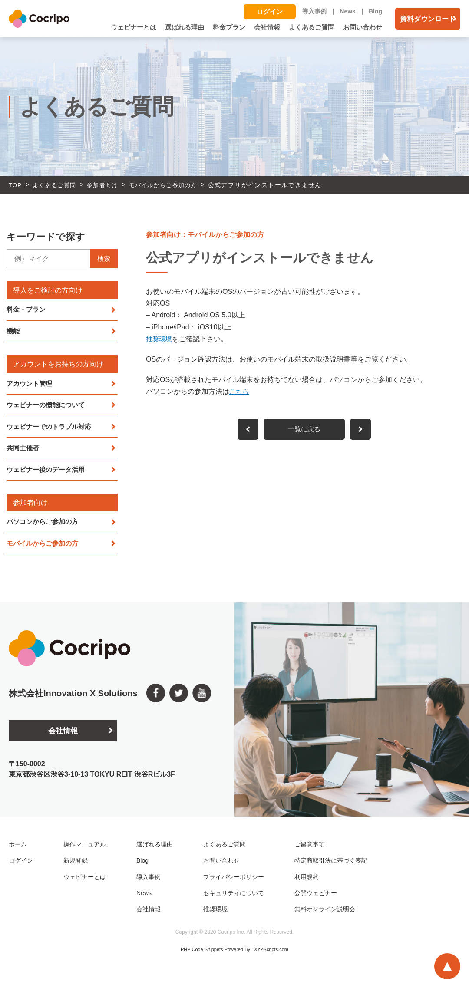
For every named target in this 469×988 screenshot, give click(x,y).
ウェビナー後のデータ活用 (48, 471)
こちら (239, 391)
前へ (363, 430)
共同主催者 (24, 450)
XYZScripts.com (271, 952)
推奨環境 (160, 339)
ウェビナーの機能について (48, 406)
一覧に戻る (304, 430)
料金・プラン (27, 309)
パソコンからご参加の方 (45, 524)
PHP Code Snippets (202, 952)
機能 (13, 332)
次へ (246, 430)
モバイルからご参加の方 (45, 546)
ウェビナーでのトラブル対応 (52, 427)
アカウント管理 (31, 384)
